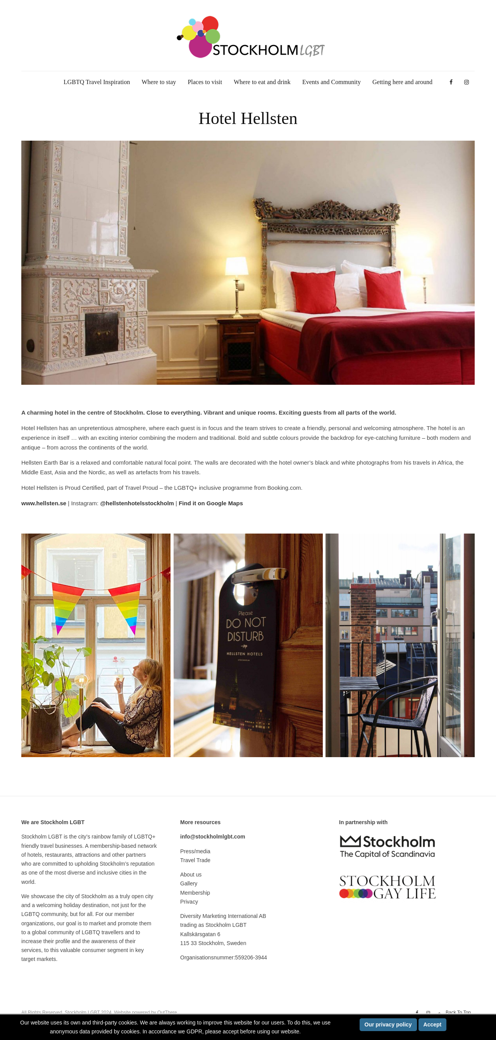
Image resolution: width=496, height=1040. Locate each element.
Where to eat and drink (262, 82)
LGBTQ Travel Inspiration (97, 82)
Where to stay (159, 82)
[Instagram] (466, 82)
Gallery (188, 883)
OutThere (167, 1012)
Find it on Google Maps (211, 503)
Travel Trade (195, 860)
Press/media (195, 851)
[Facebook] (451, 82)
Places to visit (205, 82)
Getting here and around (402, 82)
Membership (195, 893)
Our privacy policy (388, 1024)
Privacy (189, 902)
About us (191, 874)
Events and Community (331, 82)
